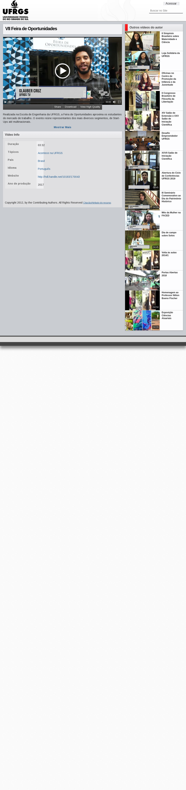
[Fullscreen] (119, 101)
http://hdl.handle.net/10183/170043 (59, 176)
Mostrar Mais (62, 127)
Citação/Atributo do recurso (97, 202)
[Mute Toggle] (114, 101)
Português (44, 168)
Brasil (41, 160)
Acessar (171, 3)
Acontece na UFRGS (50, 153)
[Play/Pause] (5, 101)
